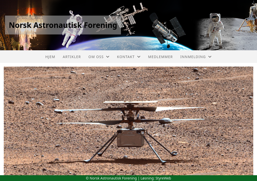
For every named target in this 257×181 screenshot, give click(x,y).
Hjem (50, 56)
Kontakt (129, 56)
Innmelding (196, 56)
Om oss (98, 56)
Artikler (72, 56)
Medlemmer (160, 56)
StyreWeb (163, 178)
